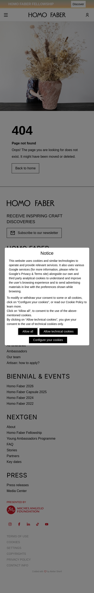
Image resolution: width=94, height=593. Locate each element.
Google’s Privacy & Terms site (28, 274)
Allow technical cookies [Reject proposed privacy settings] (59, 331)
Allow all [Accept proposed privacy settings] (28, 331)
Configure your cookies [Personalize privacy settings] (48, 340)
